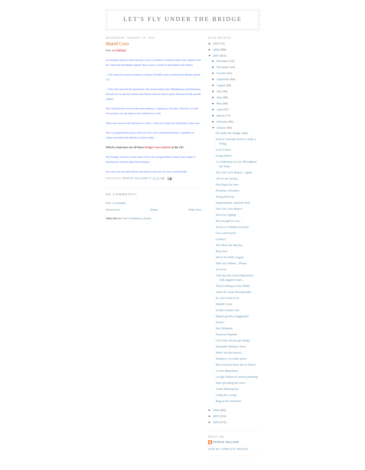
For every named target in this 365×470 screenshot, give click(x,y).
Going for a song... (227, 395)
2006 (216, 410)
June (219, 97)
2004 (216, 422)
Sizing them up (225, 196)
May (219, 103)
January (221, 127)
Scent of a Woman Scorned (232, 227)
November (223, 67)
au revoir (221, 269)
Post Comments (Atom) (136, 218)
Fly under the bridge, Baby (232, 133)
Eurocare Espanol (226, 334)
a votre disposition (227, 370)
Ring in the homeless (228, 401)
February (222, 121)
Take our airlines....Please (231, 263)
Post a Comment (116, 203)
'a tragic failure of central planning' (237, 376)
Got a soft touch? (226, 233)
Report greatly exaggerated (232, 316)
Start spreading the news (230, 382)
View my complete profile (228, 449)
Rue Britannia (224, 328)
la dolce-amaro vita (227, 310)
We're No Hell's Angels (230, 257)
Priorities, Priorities (227, 190)
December (223, 61)
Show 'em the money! (229, 352)
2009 (216, 43)
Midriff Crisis (224, 304)
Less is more (223, 149)
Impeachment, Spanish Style (233, 202)
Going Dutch (223, 155)
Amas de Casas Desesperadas (233, 292)
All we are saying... (227, 178)
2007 (216, 55)
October (221, 73)
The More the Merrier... (230, 245)
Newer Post (113, 209)
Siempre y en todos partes (231, 358)
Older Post (194, 209)
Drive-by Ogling (226, 214)
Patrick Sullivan (226, 442)
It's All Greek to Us (227, 298)
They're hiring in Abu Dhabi (233, 286)
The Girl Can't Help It (229, 208)
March (220, 115)
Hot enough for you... (229, 221)
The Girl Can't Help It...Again (234, 172)
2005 (216, 416)
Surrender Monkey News (231, 346)
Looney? (221, 239)
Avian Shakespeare (227, 389)
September (223, 79)
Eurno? (220, 322)
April (220, 109)
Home (154, 209)
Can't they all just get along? (233, 340)
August (221, 85)
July (219, 91)
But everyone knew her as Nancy (236, 364)
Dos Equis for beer (227, 184)
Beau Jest (221, 251)
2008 (216, 49)
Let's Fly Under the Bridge (182, 19)
